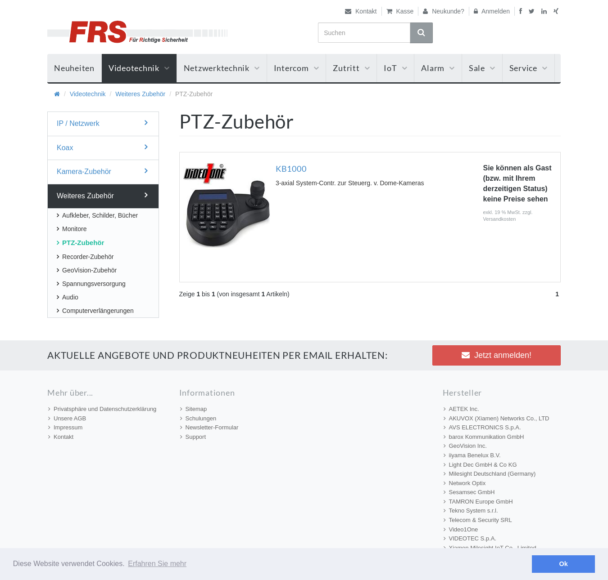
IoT (395, 68)
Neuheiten (74, 68)
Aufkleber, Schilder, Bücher (97, 215)
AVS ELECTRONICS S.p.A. (482, 427)
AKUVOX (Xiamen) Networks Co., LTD (496, 418)
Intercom (296, 68)
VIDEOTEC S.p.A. (470, 538)
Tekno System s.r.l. (471, 510)
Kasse (400, 11)
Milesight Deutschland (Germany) (490, 473)
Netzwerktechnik (222, 68)
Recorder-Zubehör (85, 256)
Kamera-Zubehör (102, 171)
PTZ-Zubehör (80, 242)
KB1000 (291, 169)
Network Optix (465, 483)
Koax (102, 147)
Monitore (71, 228)
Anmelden (492, 11)
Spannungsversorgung (91, 283)
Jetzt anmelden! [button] (496, 355)
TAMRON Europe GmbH (478, 501)
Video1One (461, 529)
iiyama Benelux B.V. (472, 455)
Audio (67, 297)
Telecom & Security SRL (478, 520)
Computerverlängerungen (95, 310)
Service (528, 68)
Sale (482, 68)
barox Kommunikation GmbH (484, 436)
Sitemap (193, 409)
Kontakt (361, 11)
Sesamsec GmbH (469, 492)
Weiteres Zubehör (140, 94)
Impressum (65, 427)
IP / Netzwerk (102, 123)
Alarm (438, 68)
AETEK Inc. (461, 409)
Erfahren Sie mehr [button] (157, 563)
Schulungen (198, 418)
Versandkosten (499, 219)
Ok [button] (563, 563)
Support (193, 436)
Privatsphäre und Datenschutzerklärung (102, 409)
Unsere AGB (67, 418)
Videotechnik (139, 68)
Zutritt (351, 68)
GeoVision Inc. (465, 445)
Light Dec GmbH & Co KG (480, 464)
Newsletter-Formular (209, 427)
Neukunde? (443, 11)
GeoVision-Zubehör (87, 270)
